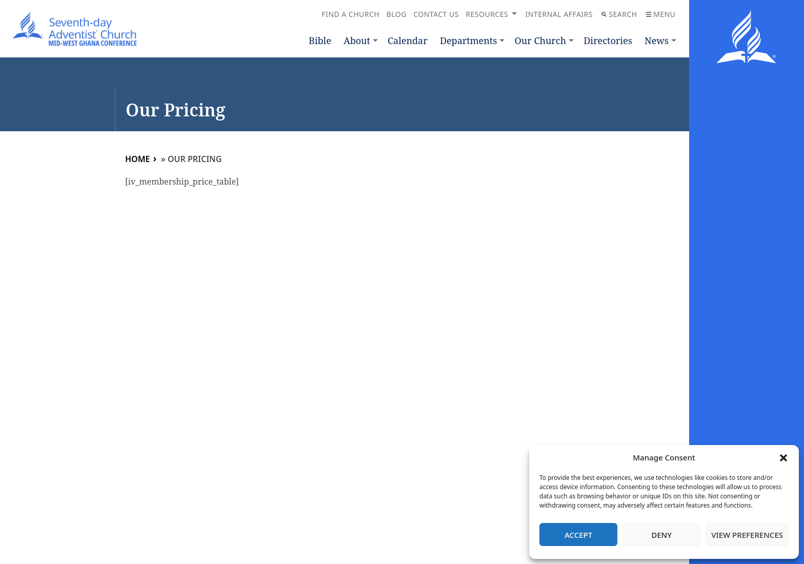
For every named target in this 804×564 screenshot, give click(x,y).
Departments (468, 40)
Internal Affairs (559, 14)
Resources (487, 14)
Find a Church (350, 14)
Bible (320, 40)
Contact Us (436, 14)
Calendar (408, 40)
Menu (660, 14)
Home (137, 159)
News (657, 40)
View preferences (747, 535)
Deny (661, 535)
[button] (783, 458)
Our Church (540, 40)
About (357, 40)
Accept (578, 535)
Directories (608, 40)
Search (619, 14)
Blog (397, 14)
